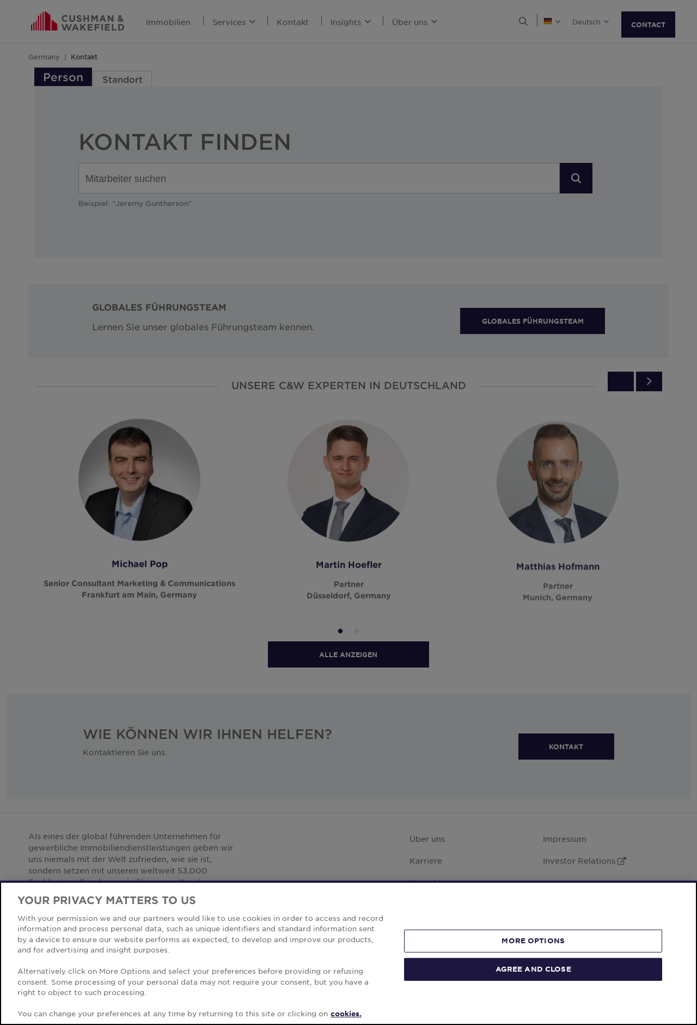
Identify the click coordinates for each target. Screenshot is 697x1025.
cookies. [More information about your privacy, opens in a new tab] (346, 1013)
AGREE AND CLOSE (533, 969)
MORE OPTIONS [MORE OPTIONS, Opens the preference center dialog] (533, 940)
